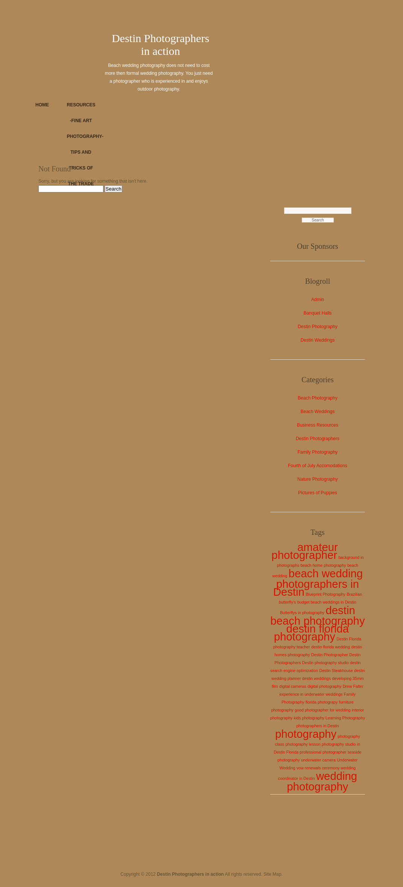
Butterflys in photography (302, 612)
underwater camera (318, 760)
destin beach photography (317, 615)
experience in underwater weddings (311, 694)
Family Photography (318, 452)
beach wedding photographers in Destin (318, 582)
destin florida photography (311, 632)
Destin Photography (317, 326)
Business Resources (317, 425)
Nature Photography (317, 479)
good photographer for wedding (322, 710)
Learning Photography (345, 718)
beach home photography (323, 565)
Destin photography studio (325, 662)
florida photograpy (322, 702)
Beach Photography (317, 398)
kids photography (309, 718)
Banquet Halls (318, 313)
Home (42, 104)
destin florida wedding (330, 647)
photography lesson (303, 744)
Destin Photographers (317, 438)
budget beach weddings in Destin (326, 602)
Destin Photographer (329, 654)
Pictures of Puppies (317, 492)
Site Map (272, 874)
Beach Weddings (318, 411)
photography (305, 734)
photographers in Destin (317, 726)
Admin (317, 299)
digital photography (324, 686)
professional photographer (323, 752)
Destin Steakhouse (336, 670)
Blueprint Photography (325, 594)
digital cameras (292, 686)
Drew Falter (353, 686)
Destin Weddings (318, 340)
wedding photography (322, 781)
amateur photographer (305, 551)
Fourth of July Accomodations (317, 465)
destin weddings (316, 678)
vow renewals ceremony (318, 768)
